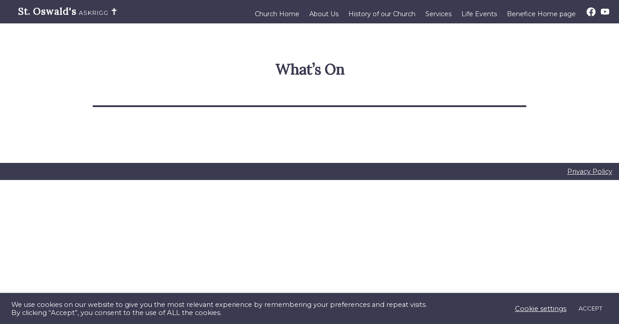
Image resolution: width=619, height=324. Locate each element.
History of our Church (382, 14)
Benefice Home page (541, 14)
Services (438, 14)
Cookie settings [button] (540, 309)
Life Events (479, 14)
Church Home (277, 14)
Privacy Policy (589, 171)
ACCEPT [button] (590, 308)
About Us (324, 14)
